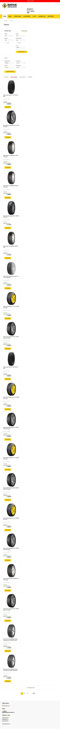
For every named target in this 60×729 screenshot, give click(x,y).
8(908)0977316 (30, 10)
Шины (4, 16)
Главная (6, 21)
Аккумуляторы (26, 16)
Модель (5, 65)
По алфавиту (30, 77)
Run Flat (6, 43)
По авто (6, 58)
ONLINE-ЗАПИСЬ (30, 1)
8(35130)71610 (30, 8)
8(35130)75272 (5, 721)
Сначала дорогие (22, 77)
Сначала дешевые (14, 77)
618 (34, 693)
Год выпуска (18, 61)
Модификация (18, 65)
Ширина (5, 34)
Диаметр (6, 38)
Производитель (18, 38)
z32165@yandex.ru (6, 724)
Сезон (17, 46)
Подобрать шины (21, 52)
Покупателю (51, 16)
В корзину (7, 107)
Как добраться (41, 16)
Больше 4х (18, 43)
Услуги (34, 16)
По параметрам (24, 31)
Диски (10, 16)
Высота (17, 34)
